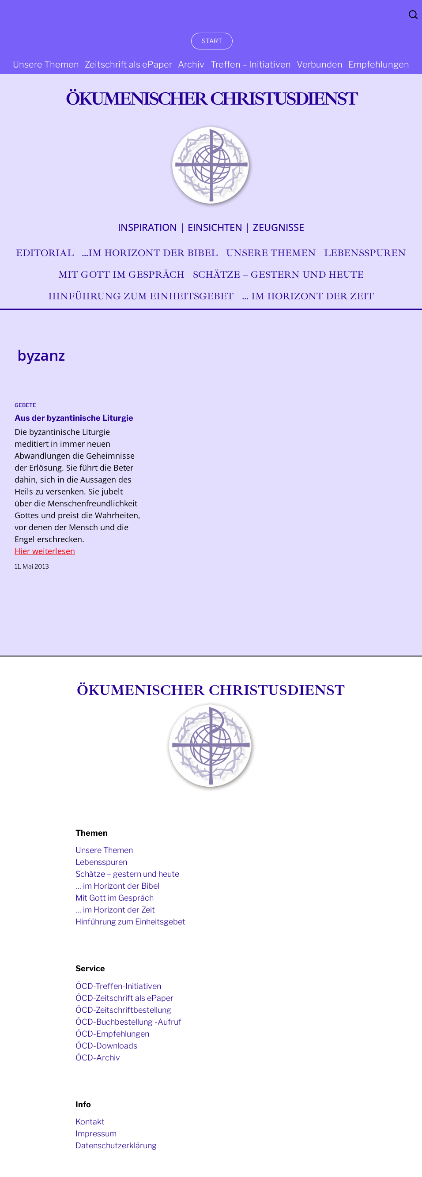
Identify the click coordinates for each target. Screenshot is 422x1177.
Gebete (25, 405)
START (212, 41)
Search (413, 14)
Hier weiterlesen (45, 551)
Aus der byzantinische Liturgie (74, 418)
